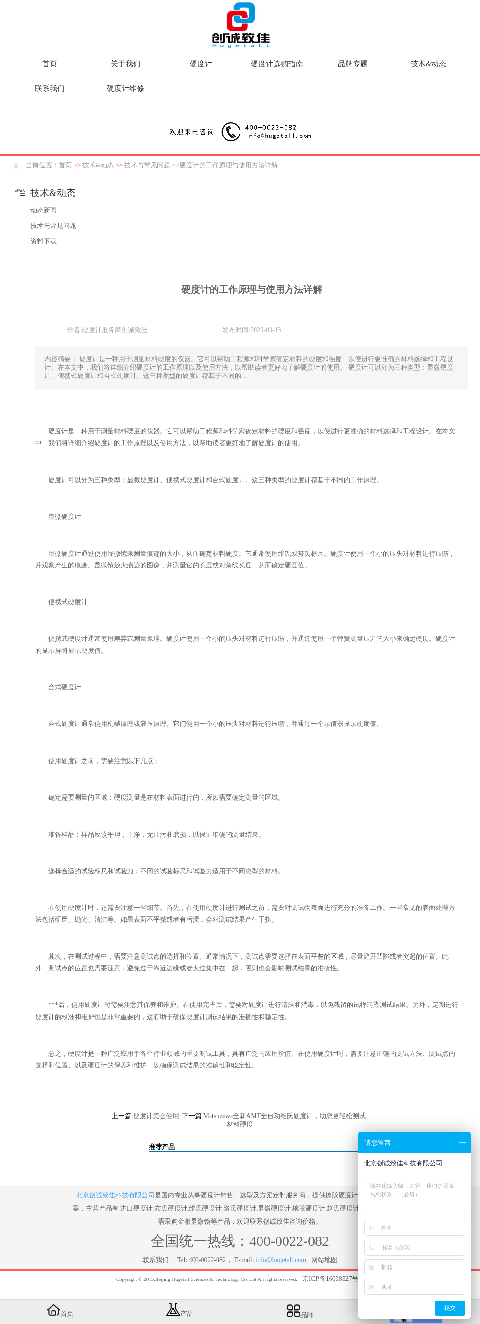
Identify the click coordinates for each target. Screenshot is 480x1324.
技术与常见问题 (147, 165)
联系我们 (50, 88)
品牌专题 (353, 64)
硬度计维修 (125, 88)
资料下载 (43, 241)
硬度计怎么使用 (156, 1116)
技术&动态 (428, 64)
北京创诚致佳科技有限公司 (115, 1195)
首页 (49, 64)
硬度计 (201, 64)
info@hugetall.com (280, 1259)
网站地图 (324, 1259)
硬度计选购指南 (277, 64)
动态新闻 (43, 210)
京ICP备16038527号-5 (333, 1278)
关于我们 (126, 64)
